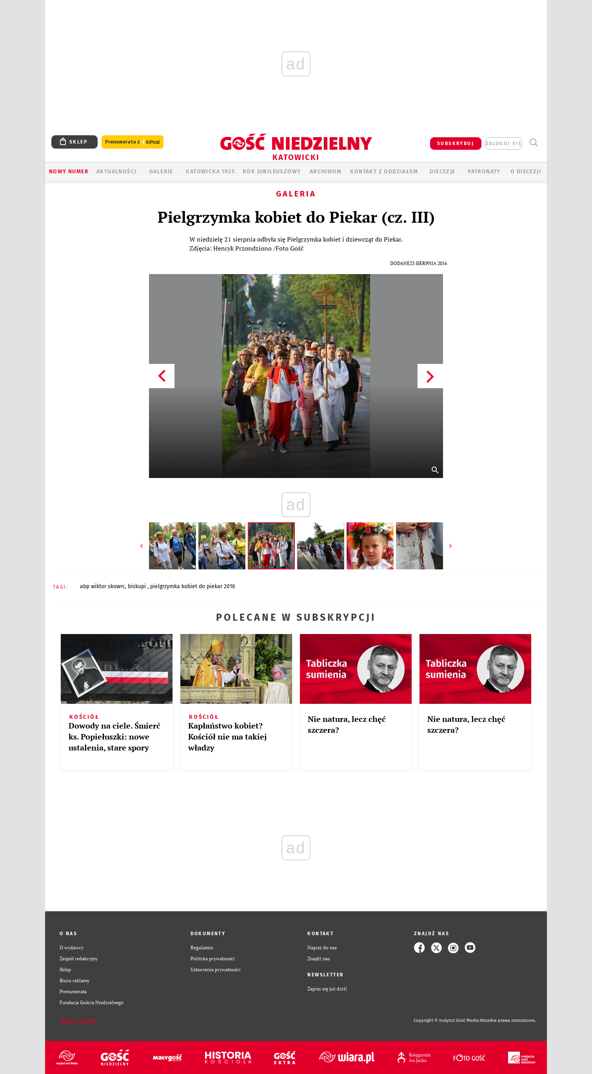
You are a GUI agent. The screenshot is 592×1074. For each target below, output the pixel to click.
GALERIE (161, 171)
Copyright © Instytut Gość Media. (447, 1020)
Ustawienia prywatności (216, 969)
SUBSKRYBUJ (455, 143)
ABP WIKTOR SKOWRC (102, 586)
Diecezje (442, 171)
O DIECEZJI (525, 171)
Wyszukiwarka (533, 142)
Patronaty (484, 171)
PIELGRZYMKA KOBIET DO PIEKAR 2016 (192, 586)
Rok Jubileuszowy (272, 171)
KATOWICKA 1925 (210, 171)
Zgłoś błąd (78, 1020)
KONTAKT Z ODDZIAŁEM (384, 171)
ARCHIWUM (325, 171)
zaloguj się (504, 143)
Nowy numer (69, 171)
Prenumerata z (132, 142)
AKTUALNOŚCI (116, 171)
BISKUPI (137, 586)
